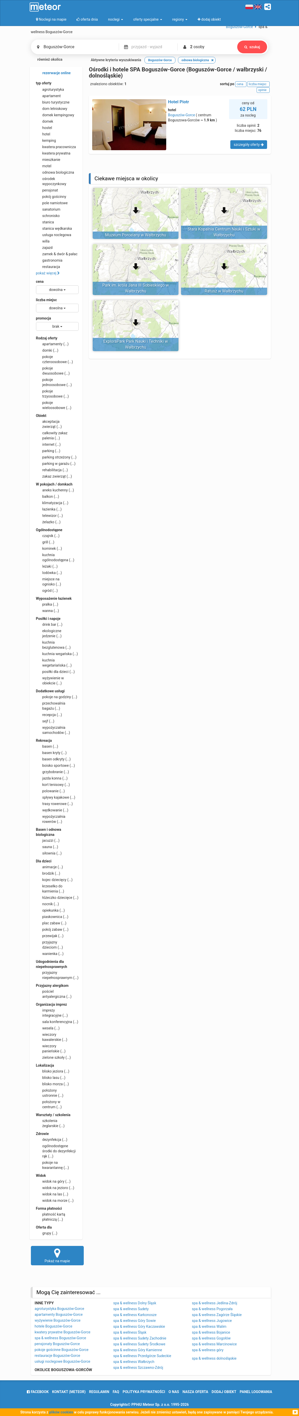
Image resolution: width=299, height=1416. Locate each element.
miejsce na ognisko (48, 581)
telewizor (49, 515)
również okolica (47, 60)
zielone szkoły (53, 1057)
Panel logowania (256, 1392)
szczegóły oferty (249, 145)
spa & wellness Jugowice (212, 1321)
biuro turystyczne (53, 102)
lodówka (49, 572)
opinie (263, 90)
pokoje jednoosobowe (54, 382)
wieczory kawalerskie (51, 1037)
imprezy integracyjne (52, 1012)
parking (48, 450)
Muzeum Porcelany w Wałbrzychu (135, 235)
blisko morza (52, 1084)
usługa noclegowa (53, 234)
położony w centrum (49, 1104)
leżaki (47, 566)
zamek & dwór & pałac (57, 254)
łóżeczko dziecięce (57, 897)
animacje (49, 867)
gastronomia (49, 260)
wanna (47, 610)
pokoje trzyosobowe (52, 393)
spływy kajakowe (55, 797)
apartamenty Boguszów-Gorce (59, 1314)
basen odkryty (53, 759)
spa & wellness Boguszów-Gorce (60, 1338)
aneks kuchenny (55, 490)
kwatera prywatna (53, 153)
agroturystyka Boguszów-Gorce (59, 1309)
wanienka (50, 953)
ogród (47, 590)
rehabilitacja (52, 470)
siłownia (49, 853)
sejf (45, 721)
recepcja (49, 714)
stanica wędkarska (54, 228)
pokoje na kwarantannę (52, 1165)
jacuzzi (48, 840)
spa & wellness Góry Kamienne (137, 1350)
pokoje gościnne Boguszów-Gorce (62, 1350)
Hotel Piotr (178, 101)
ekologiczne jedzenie (49, 633)
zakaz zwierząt (54, 476)
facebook (38, 1392)
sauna (47, 846)
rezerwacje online (53, 73)
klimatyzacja (52, 502)
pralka (47, 604)
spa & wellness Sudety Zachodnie (139, 1338)
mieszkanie (48, 159)
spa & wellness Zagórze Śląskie (217, 1315)
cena (40, 281)
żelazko (48, 522)
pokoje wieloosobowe (53, 405)
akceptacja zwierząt (49, 424)
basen (47, 746)
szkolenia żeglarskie (50, 1123)
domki (47, 350)
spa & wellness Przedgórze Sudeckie (142, 1356)
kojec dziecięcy (54, 879)
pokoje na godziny (56, 696)
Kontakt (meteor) (69, 1392)
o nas (174, 1392)
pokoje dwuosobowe (53, 370)
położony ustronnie (50, 1093)
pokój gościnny (51, 196)
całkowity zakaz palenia (52, 435)
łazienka (49, 509)
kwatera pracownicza (56, 146)
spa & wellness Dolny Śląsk (134, 1303)
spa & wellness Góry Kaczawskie (139, 1326)
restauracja (48, 266)
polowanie (50, 791)
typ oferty (44, 83)
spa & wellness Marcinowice (214, 1344)
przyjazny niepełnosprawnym (57, 975)
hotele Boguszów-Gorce (54, 1326)
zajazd (44, 247)
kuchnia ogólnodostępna (55, 557)
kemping (46, 140)
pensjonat (47, 190)
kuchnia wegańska (57, 653)
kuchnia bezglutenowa (53, 644)
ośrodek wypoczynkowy (51, 181)
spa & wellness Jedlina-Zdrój (214, 1303)
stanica (45, 222)
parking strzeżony (56, 457)
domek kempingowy (55, 115)
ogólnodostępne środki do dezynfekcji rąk (56, 1150)
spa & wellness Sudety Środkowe (139, 1344)
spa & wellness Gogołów (211, 1338)
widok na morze (55, 1200)
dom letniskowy (51, 108)
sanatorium (48, 209)
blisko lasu (51, 1077)
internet (48, 444)
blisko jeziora (52, 1071)
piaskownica (52, 916)
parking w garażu (56, 463)
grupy (46, 1233)
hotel (43, 134)
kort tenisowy (53, 784)
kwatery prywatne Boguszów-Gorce (63, 1332)
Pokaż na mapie (57, 1255)
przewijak (50, 935)
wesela (48, 1028)
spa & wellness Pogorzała (212, 1309)
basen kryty (51, 752)
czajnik (48, 535)
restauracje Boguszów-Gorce (57, 1356)
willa (43, 241)
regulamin (99, 1392)
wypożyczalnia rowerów (50, 819)
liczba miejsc (46, 300)
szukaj (252, 47)
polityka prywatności (144, 1392)
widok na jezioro (55, 1187)
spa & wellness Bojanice (211, 1332)
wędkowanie (52, 810)
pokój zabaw (52, 929)
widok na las (52, 1194)
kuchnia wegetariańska (54, 662)
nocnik (47, 904)
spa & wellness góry (208, 1350)
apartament (48, 95)
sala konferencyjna (57, 1021)
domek (44, 121)
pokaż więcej (48, 273)
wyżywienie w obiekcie (50, 680)
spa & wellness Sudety (131, 1309)
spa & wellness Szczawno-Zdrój (138, 1368)
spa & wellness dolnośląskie (214, 1358)
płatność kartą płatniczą (50, 1216)
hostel (44, 127)
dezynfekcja (51, 1139)
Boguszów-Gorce (181, 115)
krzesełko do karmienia (50, 888)
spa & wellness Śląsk (130, 1332)
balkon (47, 496)
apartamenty (52, 344)
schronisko (48, 215)
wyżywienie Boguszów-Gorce (58, 1320)
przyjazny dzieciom (49, 944)
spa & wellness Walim (209, 1326)
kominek (49, 548)
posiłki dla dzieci (55, 671)
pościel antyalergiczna (54, 994)
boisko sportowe (55, 765)
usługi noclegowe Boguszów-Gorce (62, 1361)
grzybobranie (52, 771)
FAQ (116, 1392)
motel (44, 166)
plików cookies (61, 1412)
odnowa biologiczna (55, 172)
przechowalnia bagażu (50, 705)
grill (45, 542)
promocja (43, 318)
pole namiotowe (52, 203)
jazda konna (52, 778)
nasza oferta (195, 1392)
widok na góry (53, 1181)
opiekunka (50, 910)
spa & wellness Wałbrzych (133, 1362)
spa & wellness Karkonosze (135, 1315)
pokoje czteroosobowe (54, 359)
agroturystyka (50, 89)
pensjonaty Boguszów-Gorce (57, 1344)
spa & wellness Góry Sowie (134, 1321)
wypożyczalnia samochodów (53, 730)
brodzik (48, 873)
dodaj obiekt (224, 1392)
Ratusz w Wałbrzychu (224, 291)
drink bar (49, 624)
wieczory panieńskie (51, 1048)
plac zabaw (51, 923)
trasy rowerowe (54, 803)
